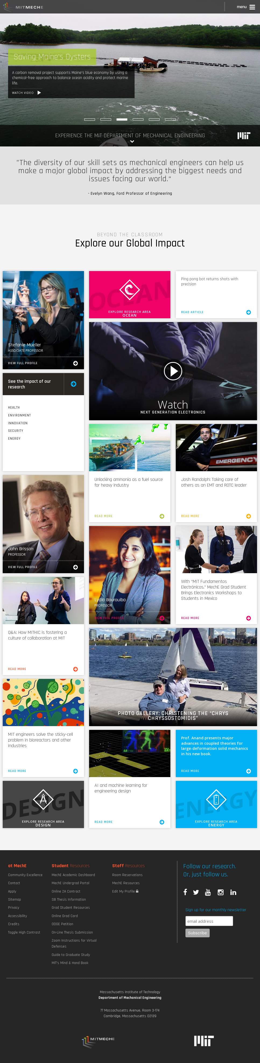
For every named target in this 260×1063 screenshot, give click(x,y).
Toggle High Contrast (24, 932)
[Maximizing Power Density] (89, 119)
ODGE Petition (62, 924)
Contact (14, 883)
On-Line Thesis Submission (72, 932)
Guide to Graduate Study (71, 954)
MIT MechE (23, 8)
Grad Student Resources (71, 907)
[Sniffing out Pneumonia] (154, 119)
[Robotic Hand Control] (170, 119)
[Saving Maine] (122, 119)
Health (14, 407)
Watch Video (173, 371)
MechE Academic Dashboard (73, 875)
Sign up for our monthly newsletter (215, 910)
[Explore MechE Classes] (105, 119)
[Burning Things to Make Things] (138, 119)
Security (15, 431)
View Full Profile (43, 363)
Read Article (216, 312)
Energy (14, 438)
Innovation (18, 423)
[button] (246, 7)
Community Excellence (25, 875)
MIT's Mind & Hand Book (70, 963)
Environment (19, 415)
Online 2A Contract (66, 891)
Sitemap (14, 899)
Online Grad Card (65, 916)
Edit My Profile (125, 891)
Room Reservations (127, 875)
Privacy (13, 907)
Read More (129, 516)
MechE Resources (126, 883)
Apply (12, 891)
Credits (13, 924)
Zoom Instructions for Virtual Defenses (74, 943)
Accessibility (17, 916)
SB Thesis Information (69, 899)
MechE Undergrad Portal (70, 883)
